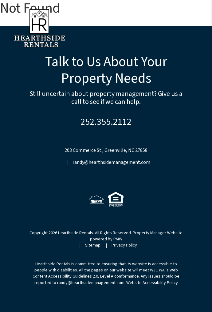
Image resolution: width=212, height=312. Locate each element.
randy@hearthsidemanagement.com (111, 162)
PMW (117, 239)
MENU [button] (189, 23)
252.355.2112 (106, 121)
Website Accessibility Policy (152, 283)
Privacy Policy (124, 245)
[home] (39, 28)
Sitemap (92, 245)
